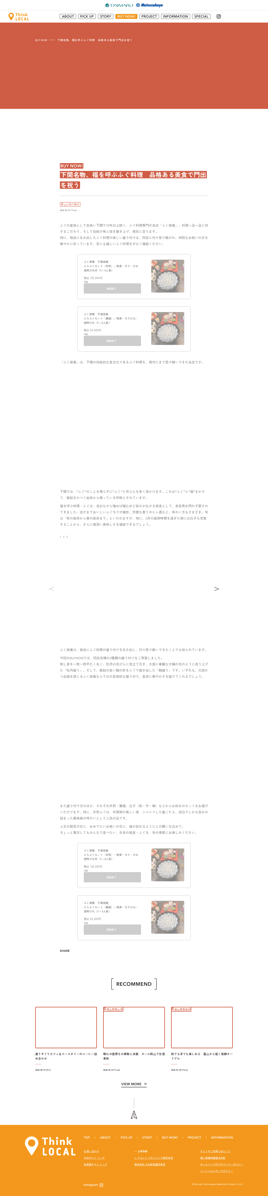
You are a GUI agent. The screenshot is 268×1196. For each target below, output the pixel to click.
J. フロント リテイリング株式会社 (153, 1154)
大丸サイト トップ (94, 1154)
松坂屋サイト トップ (95, 1161)
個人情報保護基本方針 (212, 1154)
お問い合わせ (91, 1148)
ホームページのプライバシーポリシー (221, 1161)
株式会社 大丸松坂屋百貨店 (149, 1161)
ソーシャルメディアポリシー (216, 1167)
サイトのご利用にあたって (215, 1148)
